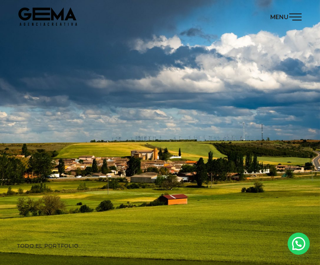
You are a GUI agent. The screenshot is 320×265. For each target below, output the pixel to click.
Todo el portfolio (47, 245)
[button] (299, 244)
